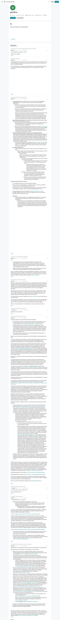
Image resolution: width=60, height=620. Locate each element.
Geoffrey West (38, 468)
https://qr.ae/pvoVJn (35, 262)
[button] (22, 37)
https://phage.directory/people (21, 587)
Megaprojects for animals (15, 45)
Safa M (31, 468)
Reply (12, 42)
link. (42, 424)
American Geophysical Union (37, 178)
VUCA (35, 138)
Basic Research (38, 155)
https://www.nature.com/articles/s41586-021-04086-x (31, 354)
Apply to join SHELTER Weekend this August (18, 295)
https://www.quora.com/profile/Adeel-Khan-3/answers (35, 461)
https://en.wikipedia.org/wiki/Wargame (20, 526)
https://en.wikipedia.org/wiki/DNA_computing (29, 541)
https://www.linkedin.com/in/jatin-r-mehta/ (21, 559)
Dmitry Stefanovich (37, 129)
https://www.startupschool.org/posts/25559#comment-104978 (25, 578)
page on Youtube (33, 283)
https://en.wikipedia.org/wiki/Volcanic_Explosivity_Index (31, 311)
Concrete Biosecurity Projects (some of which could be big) (21, 531)
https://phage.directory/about (32, 588)
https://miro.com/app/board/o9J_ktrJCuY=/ (35, 457)
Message (13, 17)
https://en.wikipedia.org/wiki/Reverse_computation (28, 602)
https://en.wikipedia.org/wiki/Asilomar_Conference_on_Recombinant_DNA (25, 501)
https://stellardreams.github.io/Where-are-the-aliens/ (28, 421)
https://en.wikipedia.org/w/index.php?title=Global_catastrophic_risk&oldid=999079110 (28, 516)
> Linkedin (25, 39)
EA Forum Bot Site (9, 2)
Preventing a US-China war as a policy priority (19, 84)
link (20, 186)
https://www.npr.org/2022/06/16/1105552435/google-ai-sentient (23, 335)
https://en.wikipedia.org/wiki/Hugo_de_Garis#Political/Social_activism (26, 573)
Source (19, 132)
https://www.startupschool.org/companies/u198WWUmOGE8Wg (27, 583)
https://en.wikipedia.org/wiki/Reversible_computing (25, 553)
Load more (12, 607)
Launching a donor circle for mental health (18, 266)
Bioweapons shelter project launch (17, 483)
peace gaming (44, 113)
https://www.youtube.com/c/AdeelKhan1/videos (35, 459)
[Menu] (2, 1)
